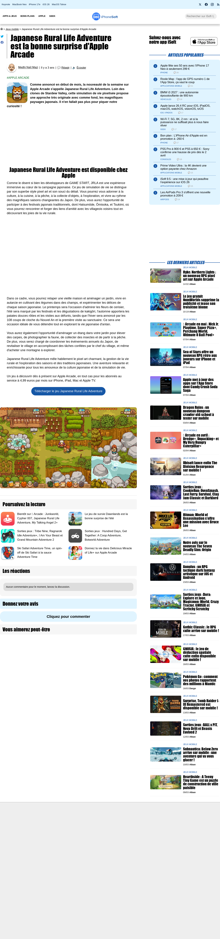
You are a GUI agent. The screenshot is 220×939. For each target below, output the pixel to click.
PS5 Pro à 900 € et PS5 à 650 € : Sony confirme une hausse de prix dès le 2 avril (184, 152)
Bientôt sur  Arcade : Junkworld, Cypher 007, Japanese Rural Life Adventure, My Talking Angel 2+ (38, 518)
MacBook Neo (19, 4)
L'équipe (35, 833)
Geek (52, 16)
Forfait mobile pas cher (97, 826)
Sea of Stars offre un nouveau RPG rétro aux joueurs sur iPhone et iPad (200, 357)
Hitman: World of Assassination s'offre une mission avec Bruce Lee (201, 520)
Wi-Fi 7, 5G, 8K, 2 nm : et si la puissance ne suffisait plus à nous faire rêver (184, 122)
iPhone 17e (34, 4)
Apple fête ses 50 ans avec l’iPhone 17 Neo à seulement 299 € (184, 67)
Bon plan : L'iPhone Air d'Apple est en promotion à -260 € (183, 137)
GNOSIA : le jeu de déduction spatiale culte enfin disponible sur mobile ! (199, 654)
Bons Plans (27, 16)
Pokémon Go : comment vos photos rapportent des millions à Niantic (200, 680)
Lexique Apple (92, 839)
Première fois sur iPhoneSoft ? (47, 820)
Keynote (6, 4)
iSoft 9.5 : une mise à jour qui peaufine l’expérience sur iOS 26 (184, 180)
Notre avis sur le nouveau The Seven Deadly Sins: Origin (197, 546)
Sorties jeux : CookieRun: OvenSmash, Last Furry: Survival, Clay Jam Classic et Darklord (201, 492)
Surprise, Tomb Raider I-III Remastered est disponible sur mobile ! (201, 704)
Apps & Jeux (10, 16)
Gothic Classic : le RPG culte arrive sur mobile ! (201, 628)
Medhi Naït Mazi (28, 67)
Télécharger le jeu (68, 391)
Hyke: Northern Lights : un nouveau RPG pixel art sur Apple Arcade (199, 275)
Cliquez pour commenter (68, 616)
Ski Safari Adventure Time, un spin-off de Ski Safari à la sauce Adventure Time (39, 552)
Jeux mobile (12, 29)
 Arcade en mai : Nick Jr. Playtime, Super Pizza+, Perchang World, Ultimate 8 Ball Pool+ (201, 329)
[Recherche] (201, 16)
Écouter (81, 67)
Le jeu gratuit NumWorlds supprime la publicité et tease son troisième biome (201, 301)
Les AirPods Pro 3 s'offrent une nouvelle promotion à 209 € (185, 194)
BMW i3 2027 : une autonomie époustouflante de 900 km (179, 94)
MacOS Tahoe (59, 4)
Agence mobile (147, 820)
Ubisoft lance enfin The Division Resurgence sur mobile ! (200, 466)
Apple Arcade (18, 77)
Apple (42, 16)
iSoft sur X (144, 833)
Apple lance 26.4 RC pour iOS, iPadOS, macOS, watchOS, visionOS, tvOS (185, 107)
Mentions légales (40, 852)
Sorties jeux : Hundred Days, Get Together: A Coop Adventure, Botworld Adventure (106, 535)
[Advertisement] (68, 138)
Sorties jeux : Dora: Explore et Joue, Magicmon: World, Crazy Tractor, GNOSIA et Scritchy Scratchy (201, 601)
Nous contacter (93, 820)
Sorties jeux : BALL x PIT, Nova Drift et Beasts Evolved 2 (200, 728)
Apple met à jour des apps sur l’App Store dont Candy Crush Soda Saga (200, 385)
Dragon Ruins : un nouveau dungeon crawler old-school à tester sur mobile (198, 412)
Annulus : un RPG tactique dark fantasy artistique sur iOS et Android (199, 572)
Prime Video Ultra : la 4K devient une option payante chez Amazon (183, 167)
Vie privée (36, 839)
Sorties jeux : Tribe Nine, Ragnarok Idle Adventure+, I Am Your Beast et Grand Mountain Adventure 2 (40, 535)
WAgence (144, 826)
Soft (109, 17)
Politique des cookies (42, 845)
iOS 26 (46, 4)
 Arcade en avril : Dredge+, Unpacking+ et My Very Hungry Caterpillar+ (201, 440)
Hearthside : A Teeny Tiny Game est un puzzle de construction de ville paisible (200, 782)
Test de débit (92, 833)
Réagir (65, 67)
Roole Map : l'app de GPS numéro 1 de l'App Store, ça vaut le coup (185, 80)
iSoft (33, 826)
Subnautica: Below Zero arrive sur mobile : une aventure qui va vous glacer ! (200, 754)
